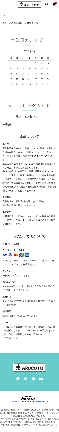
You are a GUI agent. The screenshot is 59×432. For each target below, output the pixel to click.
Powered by (29, 399)
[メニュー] (3, 4)
